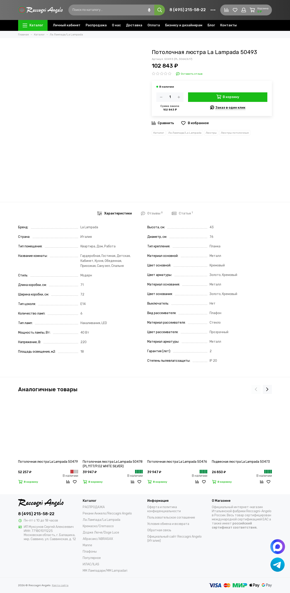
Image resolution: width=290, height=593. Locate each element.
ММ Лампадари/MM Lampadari (105, 571)
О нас (116, 25)
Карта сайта (60, 585)
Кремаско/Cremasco (98, 526)
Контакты (228, 25)
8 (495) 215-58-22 (187, 9)
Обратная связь (159, 530)
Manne (87, 545)
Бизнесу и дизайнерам (183, 25)
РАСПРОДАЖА (94, 507)
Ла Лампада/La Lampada (184, 132)
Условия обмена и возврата (168, 524)
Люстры (211, 132)
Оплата (153, 25)
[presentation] (256, 389)
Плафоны (90, 552)
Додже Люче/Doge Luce (101, 532)
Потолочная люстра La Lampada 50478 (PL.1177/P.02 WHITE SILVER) (113, 464)
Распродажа (96, 25)
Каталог (33, 25)
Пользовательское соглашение (171, 517)
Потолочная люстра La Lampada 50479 (48, 462)
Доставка (134, 25)
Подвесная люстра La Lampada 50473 (241, 462)
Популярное (92, 558)
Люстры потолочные (235, 132)
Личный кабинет (66, 25)
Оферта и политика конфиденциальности (164, 509)
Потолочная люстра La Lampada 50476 (177, 462)
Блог (211, 25)
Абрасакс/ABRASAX (98, 539)
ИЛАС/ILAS (91, 564)
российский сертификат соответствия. (234, 525)
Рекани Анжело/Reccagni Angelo (107, 513)
